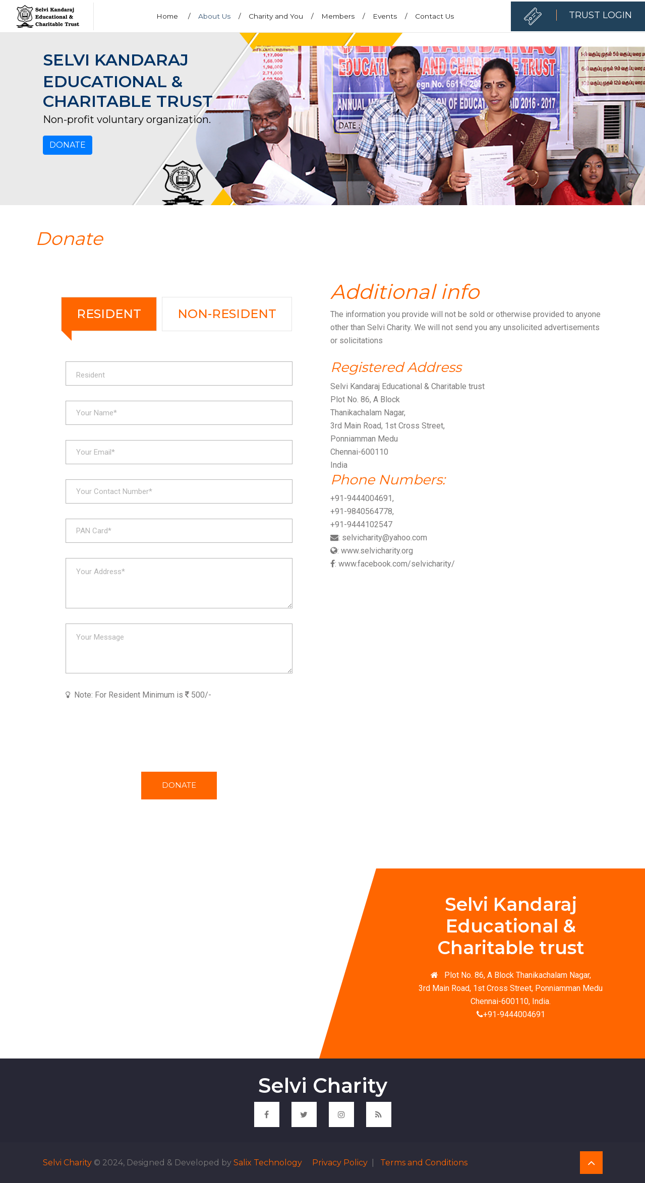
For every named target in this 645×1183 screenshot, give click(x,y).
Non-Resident (227, 313)
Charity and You (281, 16)
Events (390, 16)
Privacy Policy (339, 1162)
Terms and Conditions (422, 1162)
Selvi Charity (67, 1162)
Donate (67, 145)
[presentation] (142, 733)
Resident (109, 313)
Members (343, 16)
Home (173, 16)
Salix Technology (267, 1162)
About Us (219, 16)
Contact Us (434, 16)
